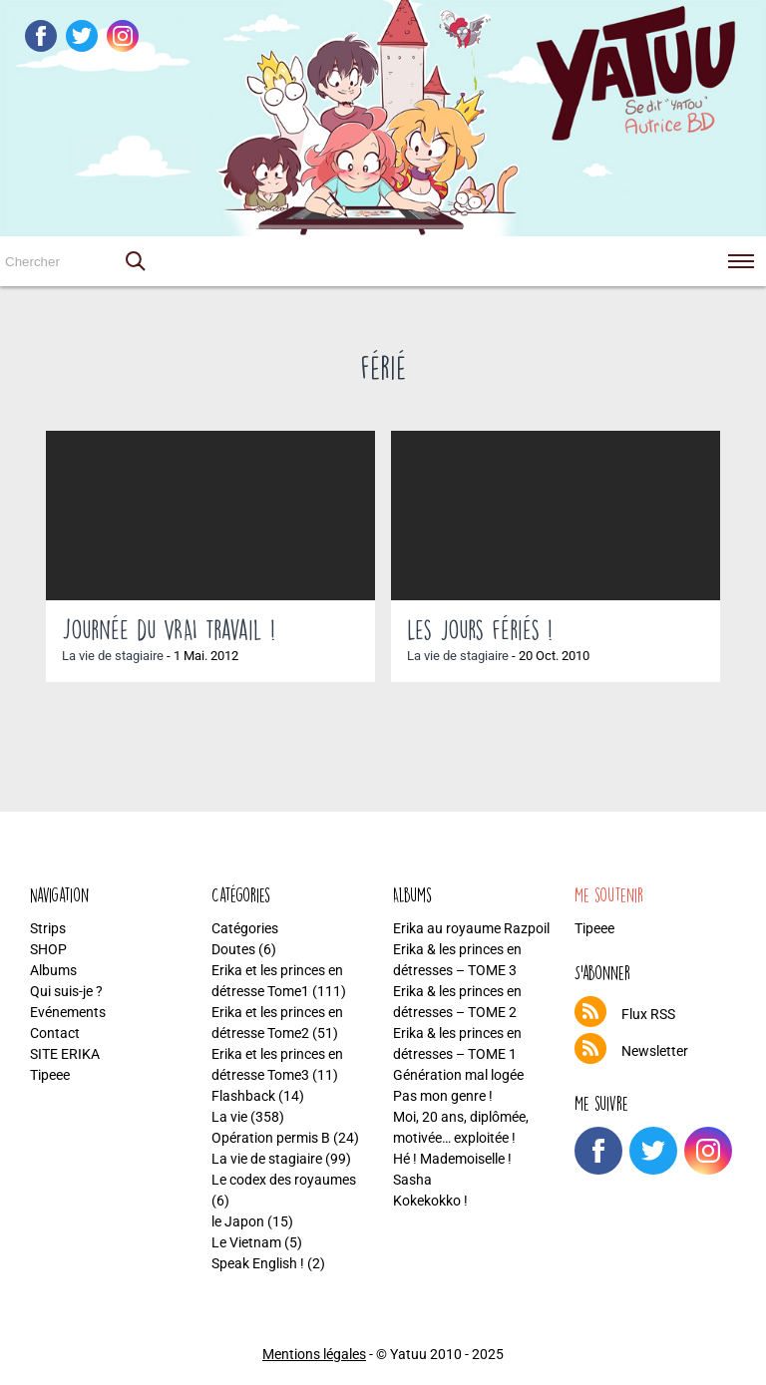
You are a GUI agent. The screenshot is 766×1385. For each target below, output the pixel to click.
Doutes (233, 949)
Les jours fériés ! (480, 629)
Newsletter (654, 1051)
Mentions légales (314, 1354)
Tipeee (50, 1075)
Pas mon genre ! (443, 1096)
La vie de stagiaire (113, 655)
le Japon (237, 1221)
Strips (48, 928)
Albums (53, 970)
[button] (135, 261)
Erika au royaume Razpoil (471, 928)
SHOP (48, 949)
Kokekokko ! (430, 1201)
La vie (229, 1117)
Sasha (412, 1180)
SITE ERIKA (65, 1054)
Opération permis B (270, 1138)
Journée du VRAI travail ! (168, 629)
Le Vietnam (246, 1242)
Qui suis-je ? (66, 991)
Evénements (68, 1012)
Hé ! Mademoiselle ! (452, 1159)
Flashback (243, 1096)
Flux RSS (648, 1014)
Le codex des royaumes (283, 1180)
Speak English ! (257, 1263)
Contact (55, 1033)
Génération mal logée (458, 1075)
